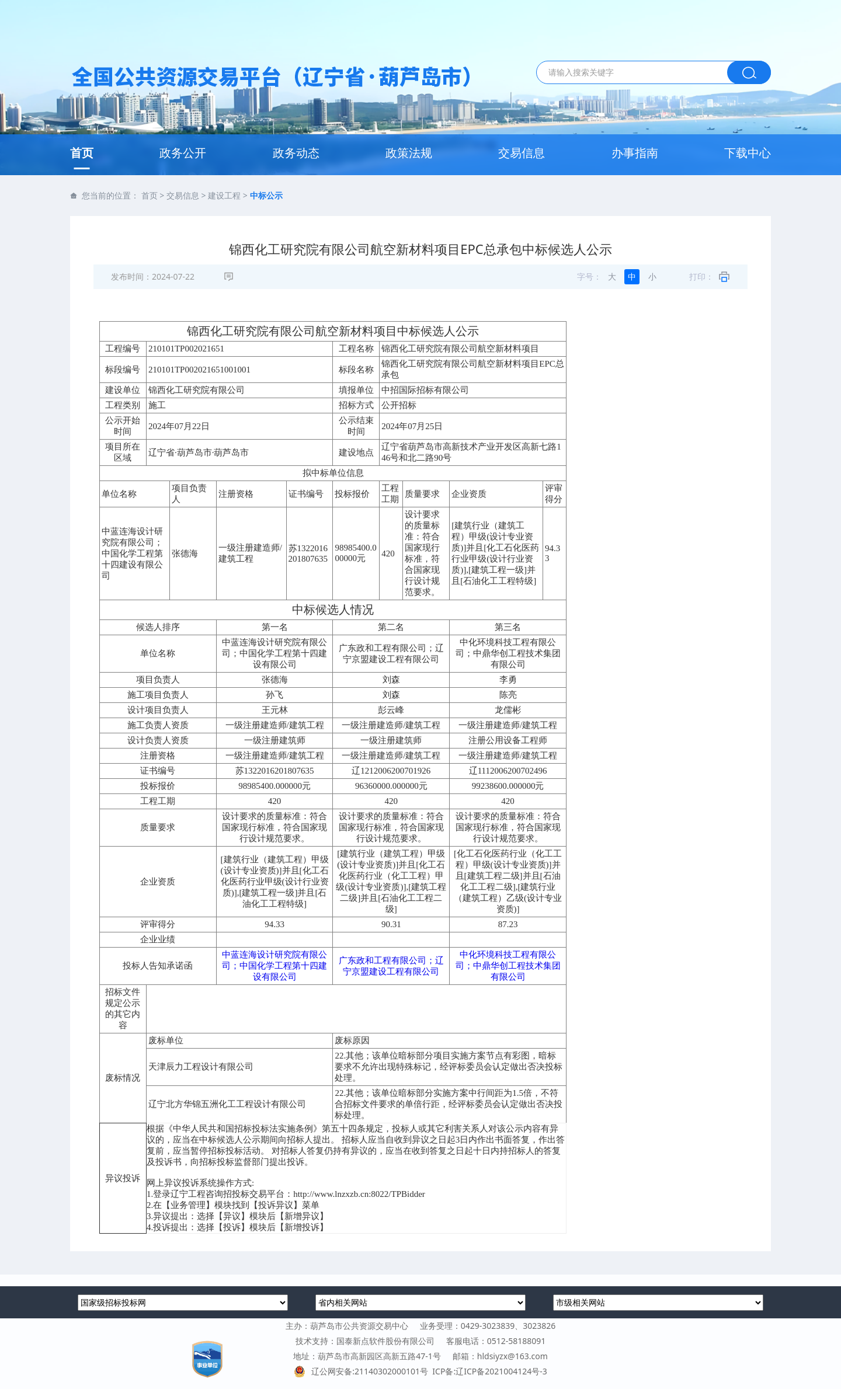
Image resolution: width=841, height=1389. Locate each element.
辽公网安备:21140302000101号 (363, 1371)
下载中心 (747, 153)
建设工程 (224, 195)
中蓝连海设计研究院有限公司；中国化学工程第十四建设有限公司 (274, 965)
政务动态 (296, 153)
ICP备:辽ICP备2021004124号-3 (489, 1371)
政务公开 (182, 153)
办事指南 (634, 153)
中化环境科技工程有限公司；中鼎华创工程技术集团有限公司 (508, 965)
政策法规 (408, 153)
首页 (81, 153)
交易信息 (521, 153)
